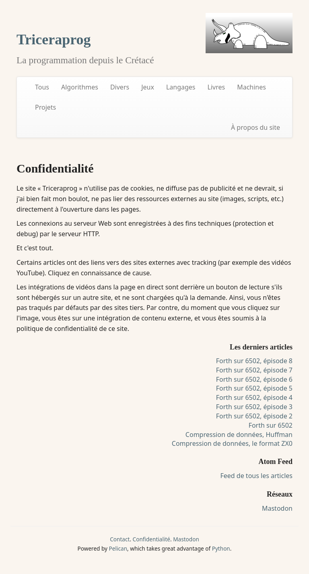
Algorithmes (79, 87)
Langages (181, 87)
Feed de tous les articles (256, 475)
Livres (216, 87)
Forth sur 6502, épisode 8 (254, 360)
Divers (119, 87)
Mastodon (277, 508)
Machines (251, 87)
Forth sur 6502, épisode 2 (254, 416)
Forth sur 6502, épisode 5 (254, 388)
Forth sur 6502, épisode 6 (254, 379)
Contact (120, 539)
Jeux (147, 87)
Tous (42, 87)
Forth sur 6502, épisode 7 (254, 370)
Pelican (118, 548)
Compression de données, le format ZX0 (232, 443)
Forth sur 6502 (271, 425)
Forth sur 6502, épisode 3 (254, 406)
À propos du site (255, 127)
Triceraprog (53, 39)
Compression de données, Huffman (239, 434)
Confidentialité (151, 539)
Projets (45, 107)
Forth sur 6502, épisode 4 (254, 397)
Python (221, 548)
